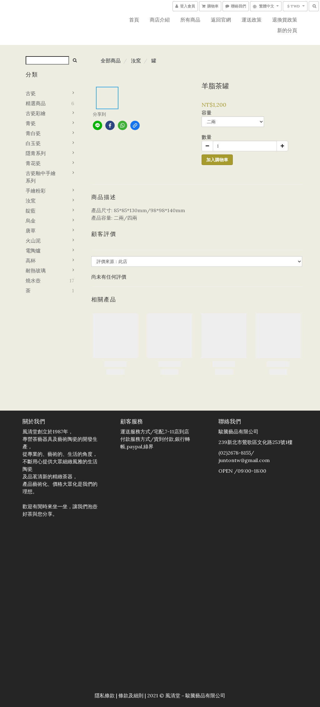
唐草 (31, 230)
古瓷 (31, 93)
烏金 (31, 220)
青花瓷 (33, 163)
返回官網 (221, 20)
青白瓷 (33, 133)
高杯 (31, 260)
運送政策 (252, 20)
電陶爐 (33, 250)
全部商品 (111, 60)
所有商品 (190, 20)
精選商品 (36, 103)
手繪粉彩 (36, 191)
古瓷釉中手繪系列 (41, 177)
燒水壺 (33, 280)
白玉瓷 (33, 143)
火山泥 (33, 240)
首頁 (134, 20)
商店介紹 (160, 20)
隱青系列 (36, 153)
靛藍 (31, 210)
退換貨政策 (284, 20)
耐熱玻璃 (36, 270)
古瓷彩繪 (36, 113)
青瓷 (31, 123)
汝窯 (31, 200)
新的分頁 (287, 30)
